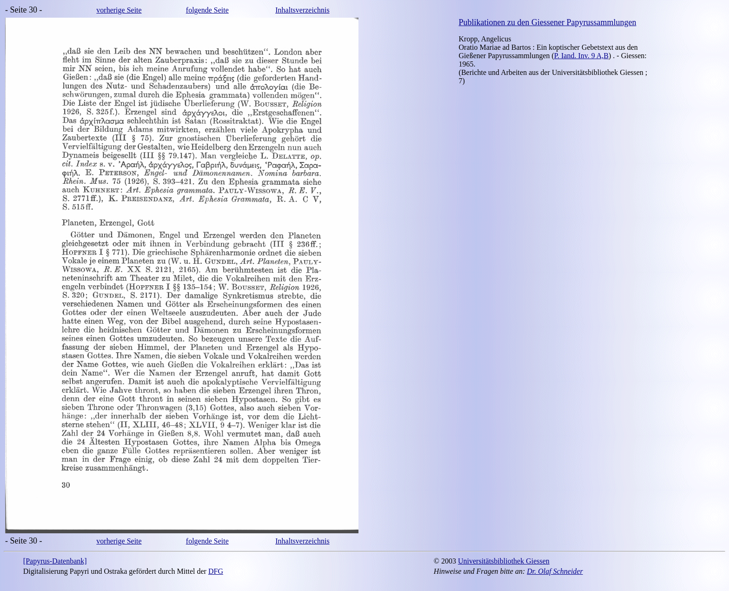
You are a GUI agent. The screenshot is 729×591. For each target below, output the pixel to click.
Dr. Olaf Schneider (555, 571)
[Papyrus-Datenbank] (55, 561)
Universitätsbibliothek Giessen (504, 561)
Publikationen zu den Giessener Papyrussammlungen (547, 22)
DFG (215, 571)
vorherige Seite (118, 10)
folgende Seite (207, 10)
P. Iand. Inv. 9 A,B (581, 56)
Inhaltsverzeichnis (302, 10)
